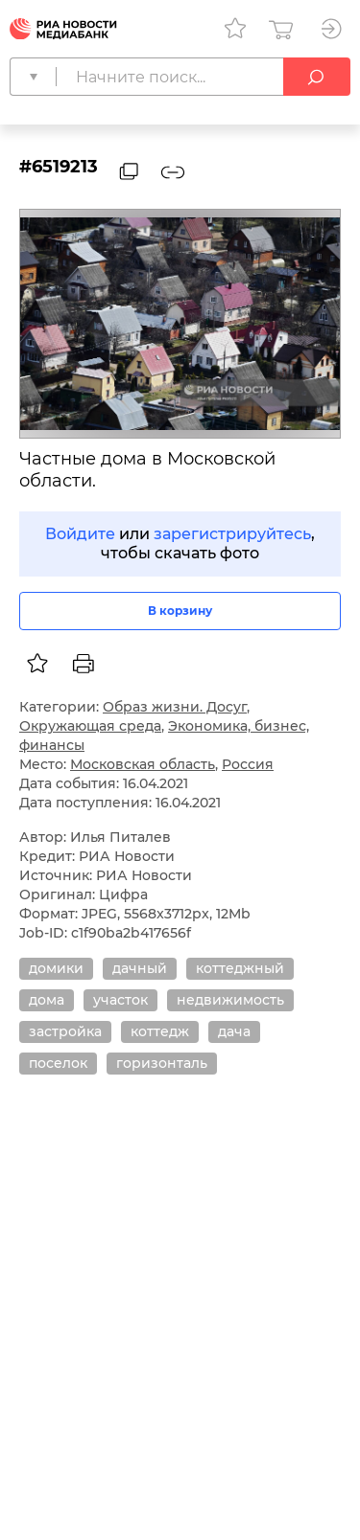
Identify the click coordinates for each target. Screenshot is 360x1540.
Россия (248, 764)
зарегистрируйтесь (232, 534)
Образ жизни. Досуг (175, 706)
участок (120, 999)
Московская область (142, 764)
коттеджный (240, 968)
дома (46, 999)
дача (234, 1031)
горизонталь (161, 1063)
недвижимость (230, 999)
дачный (139, 968)
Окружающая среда (90, 726)
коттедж (160, 1031)
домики (56, 968)
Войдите (80, 534)
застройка (65, 1031)
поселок (58, 1063)
